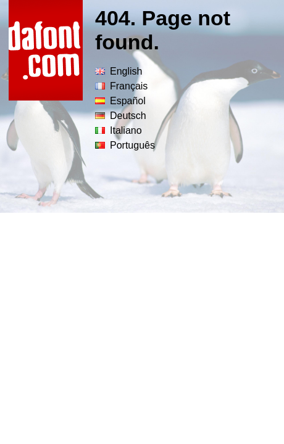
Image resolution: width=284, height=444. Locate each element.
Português (125, 145)
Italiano (118, 130)
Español (120, 101)
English (118, 71)
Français (121, 86)
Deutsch (120, 115)
